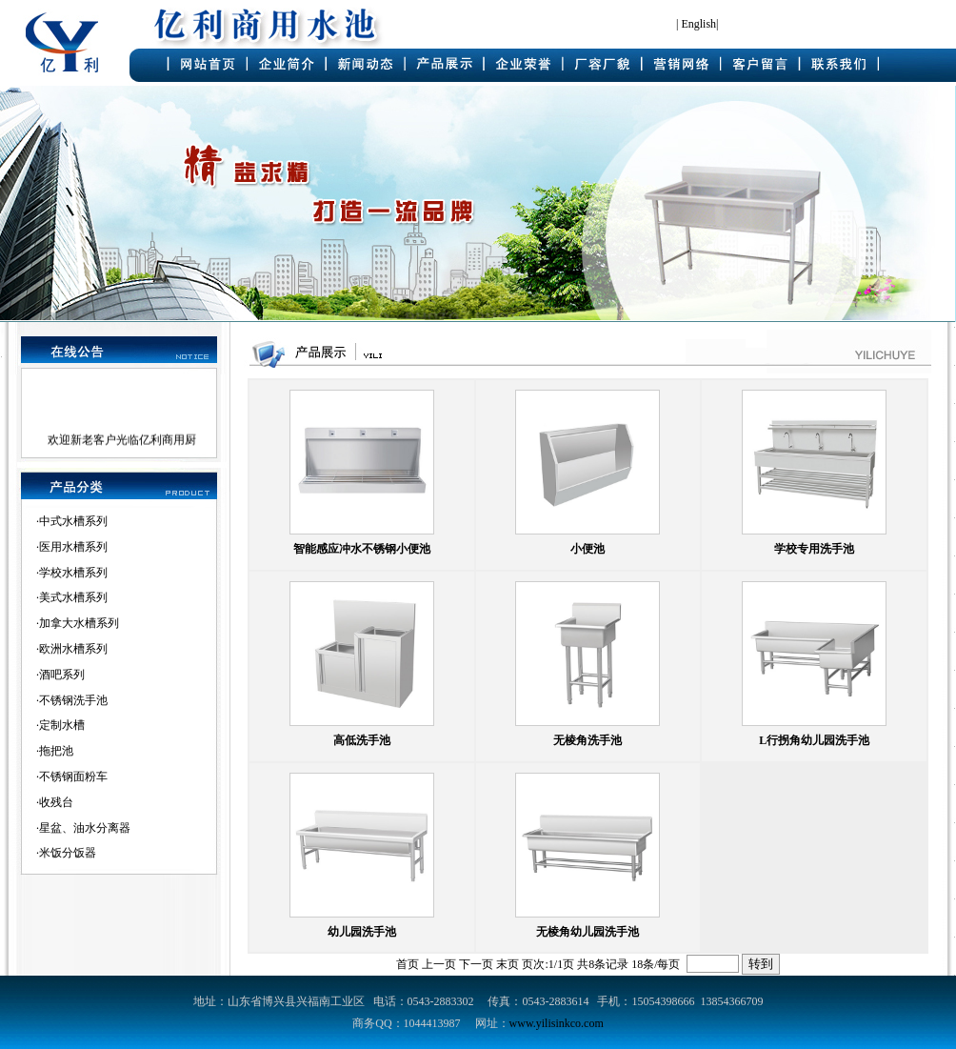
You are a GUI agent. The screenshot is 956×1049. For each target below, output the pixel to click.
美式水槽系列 (73, 597)
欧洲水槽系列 (73, 649)
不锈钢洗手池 (73, 700)
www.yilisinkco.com (556, 1023)
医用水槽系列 (73, 547)
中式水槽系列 (73, 521)
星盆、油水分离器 (84, 828)
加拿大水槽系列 (79, 623)
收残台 (56, 802)
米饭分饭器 (67, 852)
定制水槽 (62, 725)
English (698, 23)
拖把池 (56, 750)
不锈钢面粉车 (73, 776)
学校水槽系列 (73, 572)
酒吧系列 (62, 674)
